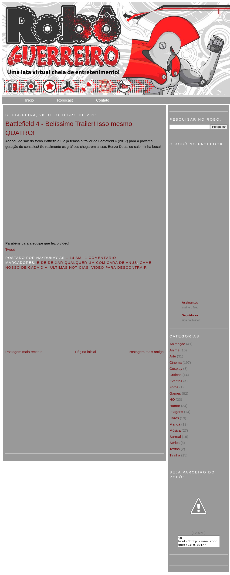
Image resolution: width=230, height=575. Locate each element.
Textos (174, 449)
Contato (102, 100)
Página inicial (85, 352)
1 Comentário (100, 258)
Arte (172, 356)
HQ (172, 399)
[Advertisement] (40, 316)
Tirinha (174, 455)
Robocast (65, 100)
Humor (174, 406)
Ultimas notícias (69, 267)
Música (175, 430)
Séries (174, 443)
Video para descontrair (119, 267)
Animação (177, 344)
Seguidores (190, 315)
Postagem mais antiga (146, 352)
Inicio (29, 100)
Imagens (176, 412)
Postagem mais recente (24, 352)
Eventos (175, 381)
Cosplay (175, 368)
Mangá (174, 424)
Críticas (175, 375)
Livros (174, 418)
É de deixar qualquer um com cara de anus (87, 262)
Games (175, 393)
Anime (174, 350)
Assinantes (190, 302)
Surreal (175, 437)
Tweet (10, 249)
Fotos (173, 387)
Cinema (175, 362)
